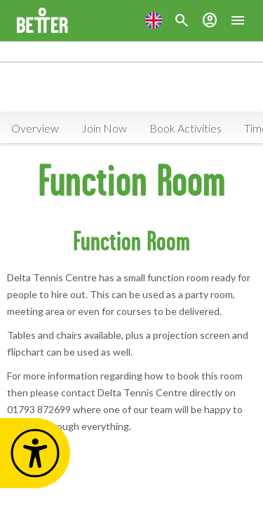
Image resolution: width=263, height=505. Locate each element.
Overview (35, 128)
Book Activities (185, 128)
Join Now (104, 128)
